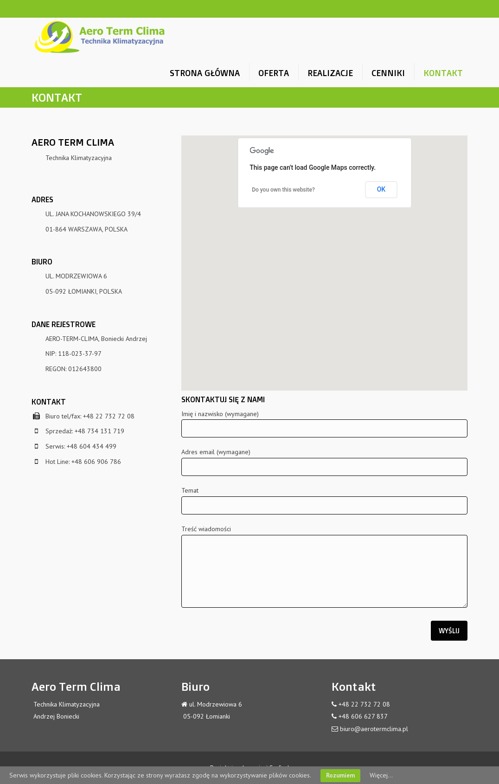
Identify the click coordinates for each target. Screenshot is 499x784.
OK (381, 189)
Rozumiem (340, 775)
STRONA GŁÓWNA (205, 73)
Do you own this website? (283, 189)
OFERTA (273, 73)
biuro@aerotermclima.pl (374, 729)
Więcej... (381, 775)
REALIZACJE (330, 73)
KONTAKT (443, 73)
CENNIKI (388, 73)
